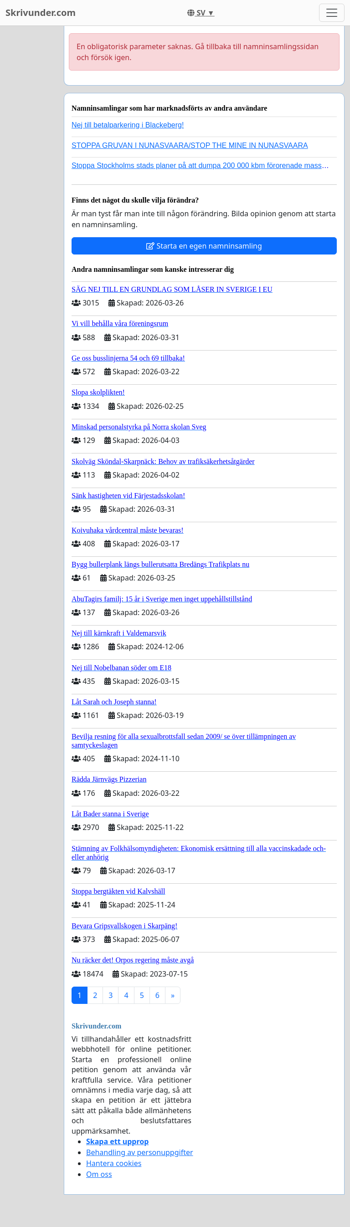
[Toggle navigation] (332, 13)
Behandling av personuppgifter (139, 1152)
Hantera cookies (113, 1163)
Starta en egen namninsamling (204, 246)
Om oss (99, 1174)
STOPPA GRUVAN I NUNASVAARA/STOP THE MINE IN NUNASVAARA (190, 145)
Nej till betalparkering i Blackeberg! (128, 125)
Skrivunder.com (40, 12)
